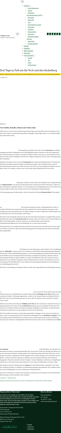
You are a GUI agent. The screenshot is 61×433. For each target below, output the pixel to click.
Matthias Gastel (5, 35)
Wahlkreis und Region (47, 380)
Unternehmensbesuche (29, 380)
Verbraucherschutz (38, 380)
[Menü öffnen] (17, 34)
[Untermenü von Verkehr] (29, 6)
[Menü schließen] (22, 1)
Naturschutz (16, 380)
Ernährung (2, 380)
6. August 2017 (3, 377)
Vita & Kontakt (28, 55)
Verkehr (26, 6)
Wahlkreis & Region (11, 377)
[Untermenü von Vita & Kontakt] (34, 55)
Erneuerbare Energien (9, 380)
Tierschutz (22, 380)
